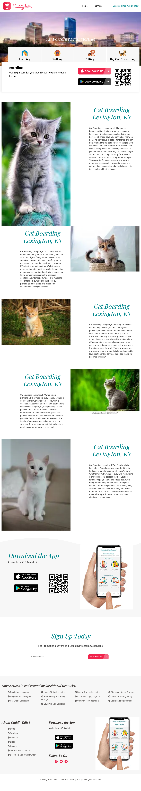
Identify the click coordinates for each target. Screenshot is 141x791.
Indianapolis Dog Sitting (120, 696)
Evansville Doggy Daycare (87, 696)
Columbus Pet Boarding (87, 701)
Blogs (11, 742)
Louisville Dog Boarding (53, 704)
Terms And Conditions (19, 750)
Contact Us (14, 746)
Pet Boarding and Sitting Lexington (53, 698)
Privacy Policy (75, 779)
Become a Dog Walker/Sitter (125, 6)
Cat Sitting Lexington (18, 701)
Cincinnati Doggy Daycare (121, 692)
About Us (13, 737)
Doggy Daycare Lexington (87, 692)
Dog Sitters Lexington (18, 692)
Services (98, 6)
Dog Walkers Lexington (19, 696)
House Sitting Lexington (53, 692)
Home (85, 5)
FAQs (11, 729)
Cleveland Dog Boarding (120, 701)
